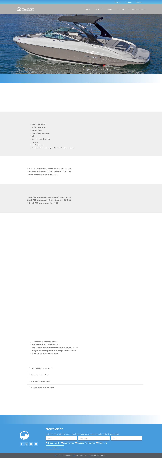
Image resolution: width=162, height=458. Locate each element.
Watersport (102, 443)
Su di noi (98, 9)
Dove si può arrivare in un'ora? (40, 381)
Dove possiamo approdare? (40, 375)
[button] (85, 368)
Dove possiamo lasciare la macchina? (43, 388)
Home (87, 9)
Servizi (109, 9)
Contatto (121, 9)
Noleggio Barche (53, 443)
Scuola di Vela (68, 443)
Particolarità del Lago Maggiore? (41, 368)
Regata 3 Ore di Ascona (86, 443)
